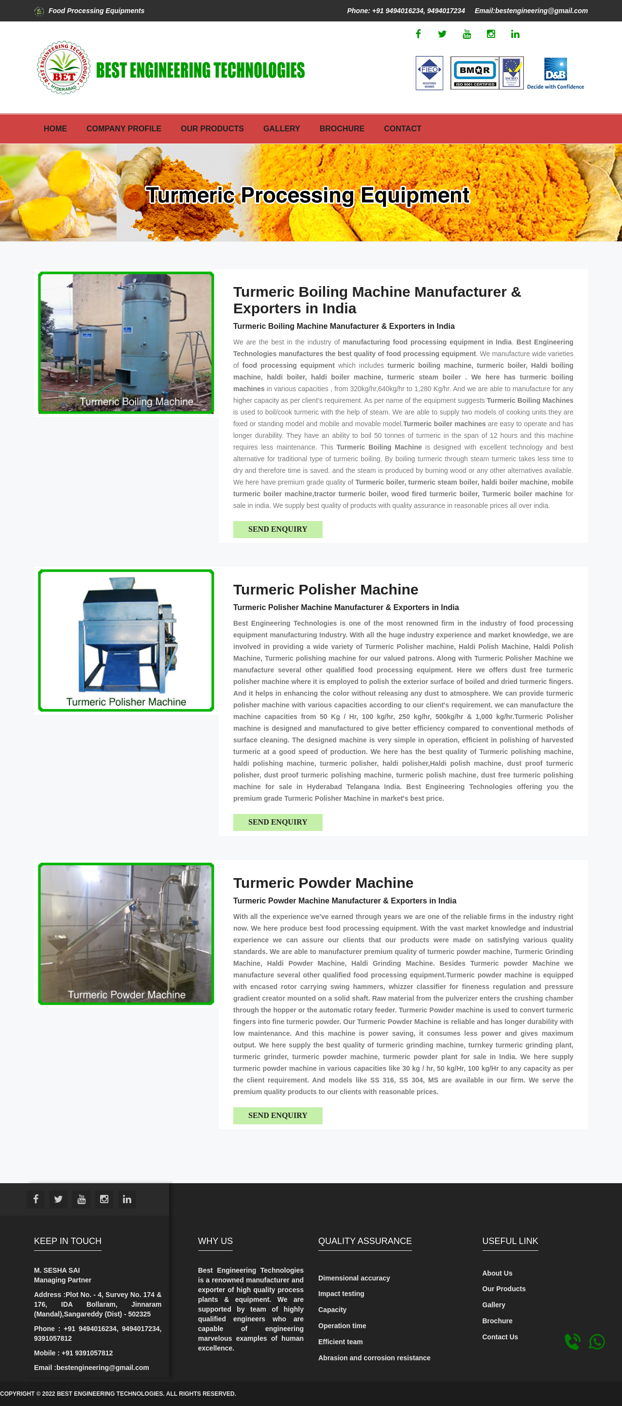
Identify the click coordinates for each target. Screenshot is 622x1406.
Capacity (332, 1310)
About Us (498, 1273)
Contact (402, 129)
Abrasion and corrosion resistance (374, 1358)
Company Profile (123, 129)
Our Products (212, 129)
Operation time (342, 1326)
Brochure (342, 129)
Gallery (281, 129)
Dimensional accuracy (354, 1278)
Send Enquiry (278, 529)
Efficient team (340, 1342)
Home (55, 129)
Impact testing (341, 1294)
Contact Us (500, 1337)
